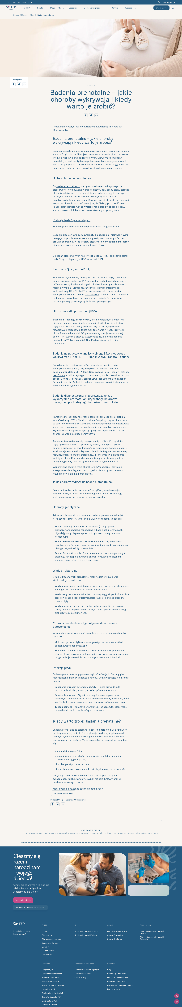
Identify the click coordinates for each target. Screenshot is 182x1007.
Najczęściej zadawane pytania (120, 985)
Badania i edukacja (50, 943)
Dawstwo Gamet (49, 1005)
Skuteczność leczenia (51, 939)
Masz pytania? (27, 2)
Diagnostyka (47, 970)
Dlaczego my (47, 935)
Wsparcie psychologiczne (53, 985)
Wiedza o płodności (116, 981)
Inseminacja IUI (48, 989)
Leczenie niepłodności (52, 974)
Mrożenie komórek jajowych (87, 970)
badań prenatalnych (68, 186)
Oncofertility (80, 978)
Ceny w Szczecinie (115, 935)
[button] (176, 995)
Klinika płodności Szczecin (86, 931)
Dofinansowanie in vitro (117, 931)
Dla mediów (47, 955)
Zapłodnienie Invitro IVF (52, 993)
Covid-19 (46, 947)
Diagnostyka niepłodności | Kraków (152, 932)
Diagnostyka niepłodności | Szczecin (152, 938)
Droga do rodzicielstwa (117, 978)
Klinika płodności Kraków (86, 935)
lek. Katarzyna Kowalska (93, 126)
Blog (32, 15)
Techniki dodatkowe (51, 978)
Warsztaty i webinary (116, 974)
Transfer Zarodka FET (51, 997)
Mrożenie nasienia (83, 974)
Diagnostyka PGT (49, 1001)
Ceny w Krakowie (114, 939)
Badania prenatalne (50, 981)
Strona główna (19, 15)
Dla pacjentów (113, 989)
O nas (44, 931)
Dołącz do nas (48, 951)
